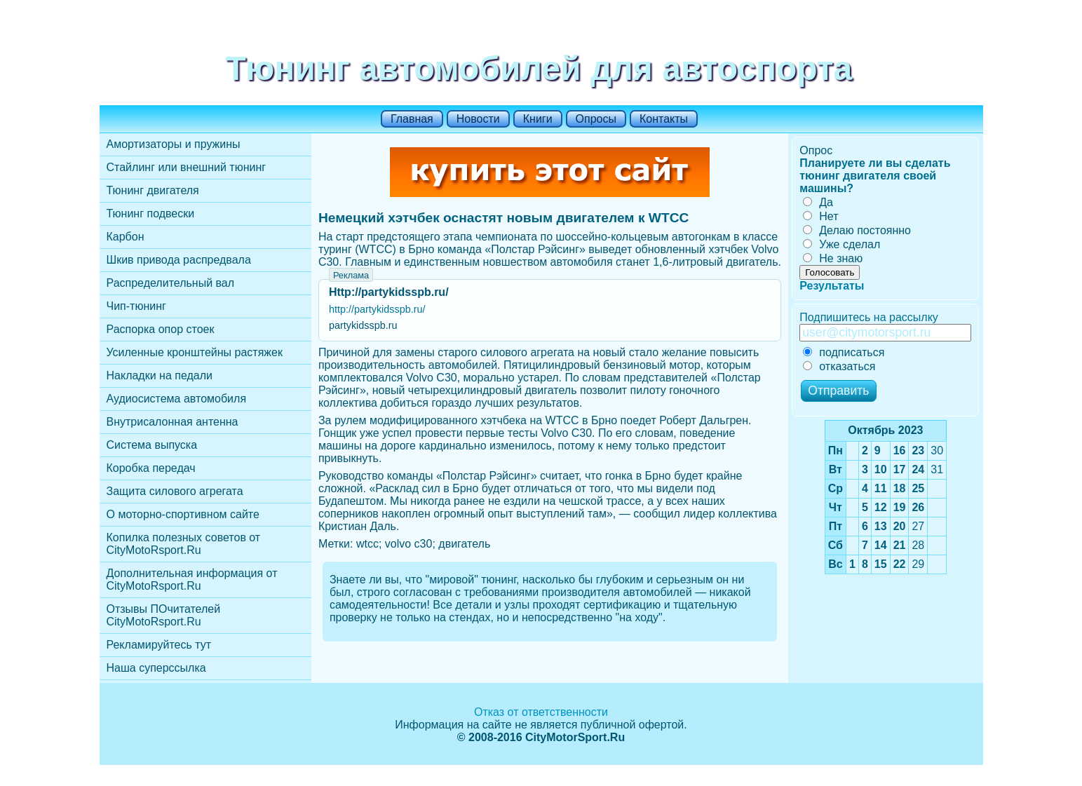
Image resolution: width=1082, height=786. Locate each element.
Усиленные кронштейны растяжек (195, 352)
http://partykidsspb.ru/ (377, 309)
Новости (478, 119)
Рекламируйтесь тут (159, 645)
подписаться (843, 352)
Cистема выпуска (152, 445)
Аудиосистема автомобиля (177, 399)
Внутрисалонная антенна (172, 422)
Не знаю (833, 258)
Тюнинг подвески (151, 213)
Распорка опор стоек (161, 329)
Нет (820, 216)
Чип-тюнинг (136, 306)
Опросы (596, 119)
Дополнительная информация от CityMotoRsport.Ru (192, 579)
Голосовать (829, 272)
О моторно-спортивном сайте (183, 514)
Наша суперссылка (156, 668)
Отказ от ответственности (541, 712)
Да (818, 202)
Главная (412, 119)
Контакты (664, 119)
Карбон (125, 237)
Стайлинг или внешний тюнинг (186, 167)
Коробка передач (151, 468)
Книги (538, 119)
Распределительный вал (171, 283)
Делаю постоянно (857, 230)
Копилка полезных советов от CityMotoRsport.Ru (184, 543)
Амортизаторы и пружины (174, 144)
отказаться (839, 366)
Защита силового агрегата (175, 491)
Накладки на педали (159, 375)
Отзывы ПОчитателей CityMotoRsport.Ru (164, 615)
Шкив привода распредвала (179, 260)
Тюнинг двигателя (153, 190)
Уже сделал (841, 244)
